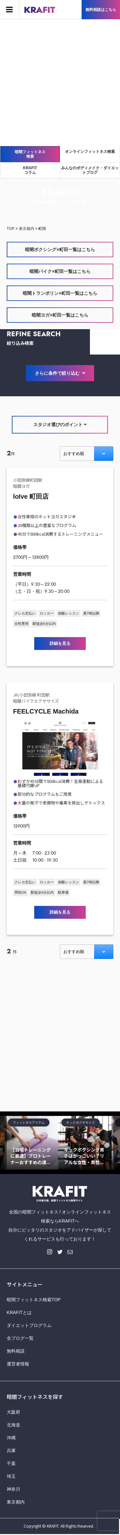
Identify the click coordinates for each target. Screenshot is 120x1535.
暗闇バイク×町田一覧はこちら (59, 271)
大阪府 (13, 1412)
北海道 (13, 1424)
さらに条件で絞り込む (60, 373)
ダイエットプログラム (29, 1325)
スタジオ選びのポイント (60, 424)
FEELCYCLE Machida (45, 711)
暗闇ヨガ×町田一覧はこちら (60, 315)
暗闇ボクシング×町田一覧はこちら (60, 249)
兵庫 (11, 1450)
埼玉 (11, 1476)
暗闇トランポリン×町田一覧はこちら (60, 293)
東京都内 (16, 1501)
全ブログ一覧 (20, 1338)
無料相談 (16, 1351)
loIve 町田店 (31, 496)
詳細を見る (60, 643)
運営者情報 (18, 1363)
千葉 (11, 1463)
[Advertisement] (60, 82)
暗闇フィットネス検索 (30, 154)
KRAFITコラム (30, 170)
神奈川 (13, 1489)
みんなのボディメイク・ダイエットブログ (90, 170)
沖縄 (11, 1437)
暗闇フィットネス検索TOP (34, 1299)
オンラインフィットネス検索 (90, 151)
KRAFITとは (19, 1312)
